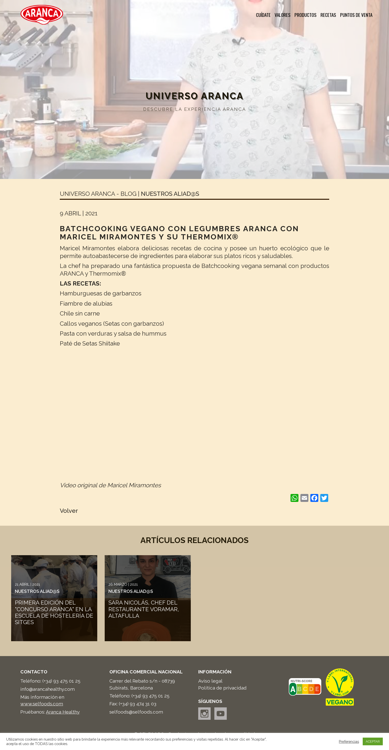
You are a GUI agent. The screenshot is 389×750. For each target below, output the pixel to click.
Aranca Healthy (63, 712)
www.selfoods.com (41, 703)
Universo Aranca (195, 95)
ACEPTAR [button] (373, 741)
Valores (283, 14)
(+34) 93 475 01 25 (61, 681)
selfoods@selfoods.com (136, 712)
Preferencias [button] (349, 741)
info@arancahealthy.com (47, 689)
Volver (69, 510)
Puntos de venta (356, 14)
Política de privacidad (222, 688)
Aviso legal (210, 681)
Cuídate (263, 14)
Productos (305, 14)
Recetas (328, 14)
